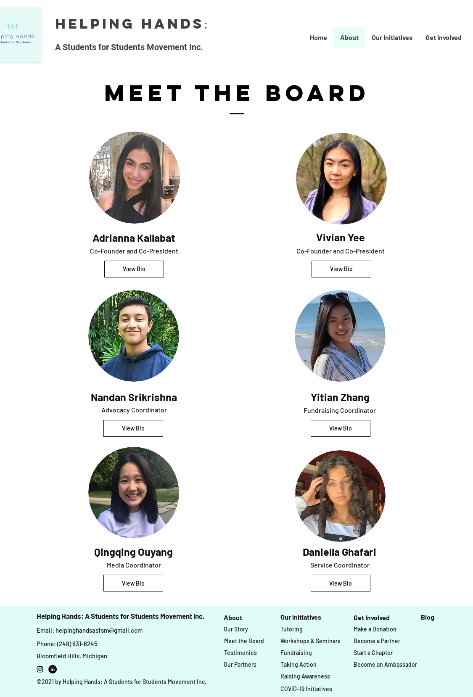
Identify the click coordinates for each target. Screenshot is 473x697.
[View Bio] (134, 269)
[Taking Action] (298, 665)
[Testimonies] (240, 653)
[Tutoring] (291, 629)
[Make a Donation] (375, 629)
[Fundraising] (296, 653)
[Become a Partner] (377, 641)
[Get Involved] (372, 617)
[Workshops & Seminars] (310, 641)
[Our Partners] (240, 665)
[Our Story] (236, 629)
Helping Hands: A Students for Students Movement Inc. (121, 616)
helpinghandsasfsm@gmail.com (99, 630)
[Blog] (427, 617)
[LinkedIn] (52, 669)
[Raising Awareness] (305, 677)
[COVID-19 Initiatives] (306, 689)
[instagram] (40, 669)
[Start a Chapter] (373, 653)
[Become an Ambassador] (385, 665)
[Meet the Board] (244, 641)
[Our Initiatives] (301, 617)
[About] (233, 617)
